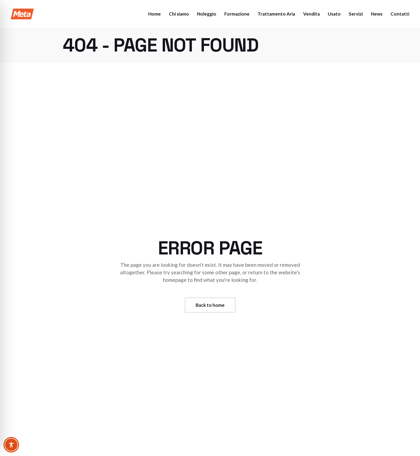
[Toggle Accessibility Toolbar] (11, 444)
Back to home (210, 305)
